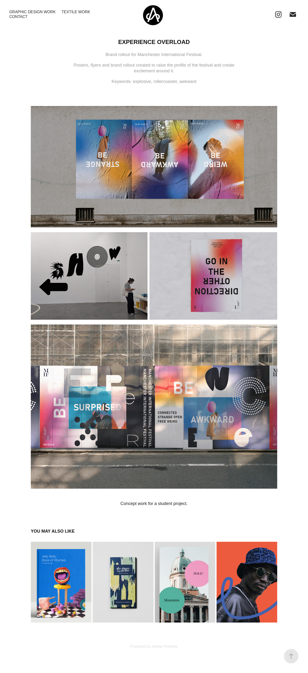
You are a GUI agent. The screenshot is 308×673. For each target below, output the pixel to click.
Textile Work (76, 12)
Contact (18, 17)
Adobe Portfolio (164, 646)
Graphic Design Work (32, 12)
